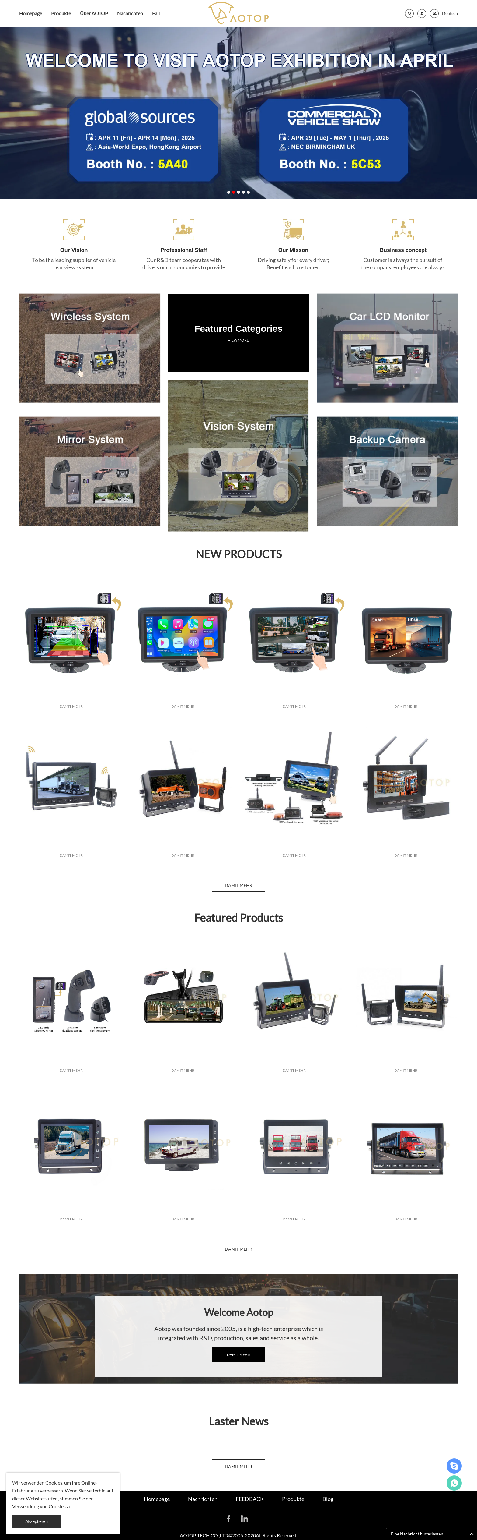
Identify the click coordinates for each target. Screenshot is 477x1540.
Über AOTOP (94, 13)
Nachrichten (130, 13)
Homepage (30, 13)
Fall (156, 13)
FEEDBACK (250, 1499)
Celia (454, 1483)
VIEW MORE (238, 319)
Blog (327, 1499)
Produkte (61, 13)
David (454, 1466)
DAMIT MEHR (71, 747)
